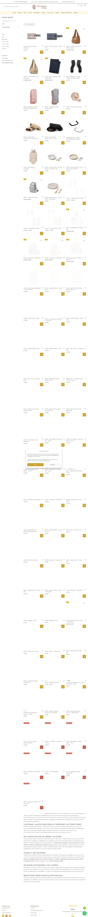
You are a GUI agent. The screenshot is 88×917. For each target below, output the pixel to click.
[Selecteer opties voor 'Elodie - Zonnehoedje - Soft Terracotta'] (41, 445)
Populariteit (5, 58)
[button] (41, 52)
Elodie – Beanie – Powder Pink (52, 651)
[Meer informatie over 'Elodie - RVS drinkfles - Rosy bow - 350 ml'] (63, 747)
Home (3, 20)
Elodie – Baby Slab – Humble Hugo (32, 499)
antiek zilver (26, 857)
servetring (46, 861)
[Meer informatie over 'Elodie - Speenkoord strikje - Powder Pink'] (84, 777)
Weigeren (52, 464)
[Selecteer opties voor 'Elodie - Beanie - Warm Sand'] (41, 656)
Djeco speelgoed (6, 912)
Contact (33, 908)
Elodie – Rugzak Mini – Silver (30, 197)
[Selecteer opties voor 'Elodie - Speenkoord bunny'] (63, 686)
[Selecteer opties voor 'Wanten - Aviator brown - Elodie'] (63, 233)
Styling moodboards (66, 12)
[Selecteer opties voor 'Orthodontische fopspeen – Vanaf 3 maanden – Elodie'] (84, 686)
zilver (81, 855)
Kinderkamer (36, 12)
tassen (35, 867)
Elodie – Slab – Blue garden (51, 771)
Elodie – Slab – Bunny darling (31, 560)
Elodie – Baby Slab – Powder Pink (32, 771)
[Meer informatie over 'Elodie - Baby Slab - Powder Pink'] (41, 777)
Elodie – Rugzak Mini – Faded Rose (53, 258)
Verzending (34, 912)
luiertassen (74, 826)
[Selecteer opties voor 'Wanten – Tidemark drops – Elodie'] (84, 203)
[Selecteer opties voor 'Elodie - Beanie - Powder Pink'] (63, 656)
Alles (3, 37)
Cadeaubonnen (6, 908)
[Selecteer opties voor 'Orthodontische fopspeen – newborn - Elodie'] (41, 717)
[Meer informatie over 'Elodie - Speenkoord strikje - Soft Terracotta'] (41, 807)
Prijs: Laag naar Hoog (7, 60)
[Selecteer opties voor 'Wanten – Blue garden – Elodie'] (41, 233)
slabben (59, 838)
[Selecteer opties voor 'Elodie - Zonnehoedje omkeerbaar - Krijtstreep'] (63, 324)
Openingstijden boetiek (36, 910)
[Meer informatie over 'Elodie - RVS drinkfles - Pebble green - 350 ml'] (84, 747)
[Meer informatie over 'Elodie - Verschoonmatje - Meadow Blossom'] (41, 747)
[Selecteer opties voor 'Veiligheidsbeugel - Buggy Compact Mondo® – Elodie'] (84, 143)
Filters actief (30, 24)
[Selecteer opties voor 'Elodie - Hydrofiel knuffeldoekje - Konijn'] (84, 475)
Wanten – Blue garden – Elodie (31, 228)
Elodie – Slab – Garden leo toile (74, 530)
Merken (75, 12)
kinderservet (37, 861)
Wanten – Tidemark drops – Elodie (74, 198)
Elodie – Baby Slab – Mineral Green (53, 560)
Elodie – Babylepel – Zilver (30, 620)
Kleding (20, 12)
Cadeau (57, 12)
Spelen (43, 12)
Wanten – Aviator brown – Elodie (53, 228)
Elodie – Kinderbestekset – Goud (53, 348)
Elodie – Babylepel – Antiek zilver (74, 590)
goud (78, 855)
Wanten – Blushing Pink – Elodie (31, 318)
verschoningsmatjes (29, 832)
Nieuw (14, 12)
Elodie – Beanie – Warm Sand (31, 651)
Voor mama (50, 12)
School (30, 12)
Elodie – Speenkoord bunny (52, 682)
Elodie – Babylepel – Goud (51, 620)
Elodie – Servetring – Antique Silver (53, 499)
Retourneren (34, 915)
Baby (25, 12)
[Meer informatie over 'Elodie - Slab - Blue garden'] (63, 777)
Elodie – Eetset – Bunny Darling (74, 106)
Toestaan (35, 464)
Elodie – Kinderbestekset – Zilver (32, 348)
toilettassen (72, 830)
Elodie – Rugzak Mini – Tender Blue (32, 258)
